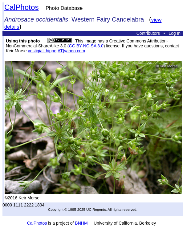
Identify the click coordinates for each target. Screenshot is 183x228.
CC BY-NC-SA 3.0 (86, 45)
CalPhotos (21, 7)
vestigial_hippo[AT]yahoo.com (56, 50)
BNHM (81, 223)
